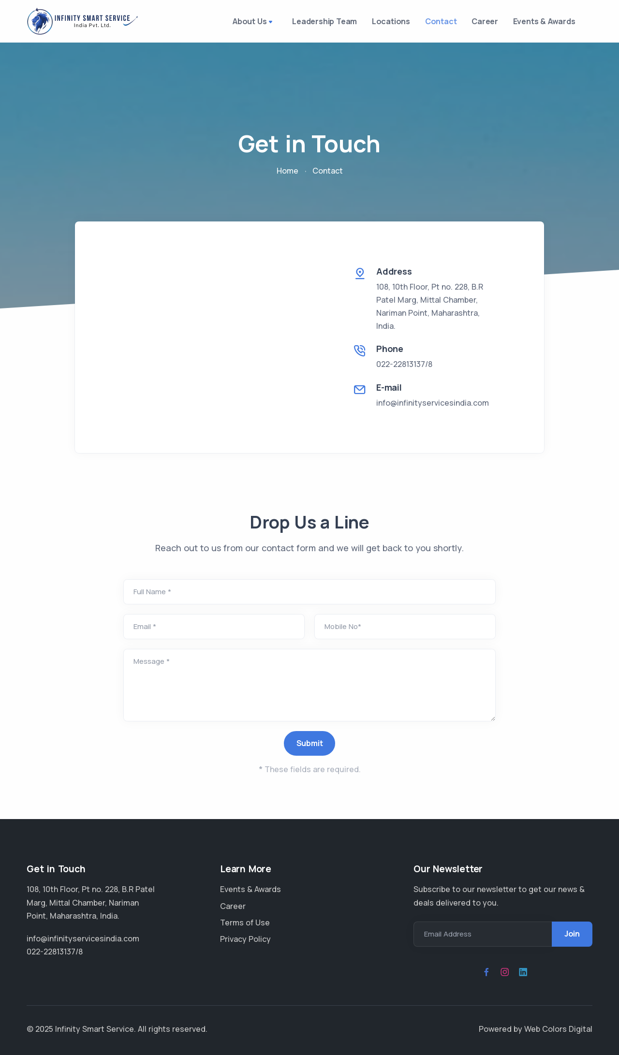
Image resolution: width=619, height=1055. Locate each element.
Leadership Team (304, 23)
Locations (375, 23)
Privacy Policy (245, 939)
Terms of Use (245, 922)
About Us (234, 24)
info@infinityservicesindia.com (432, 406)
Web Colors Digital (558, 1029)
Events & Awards (542, 23)
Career (478, 23)
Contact (430, 23)
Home (287, 175)
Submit (309, 747)
